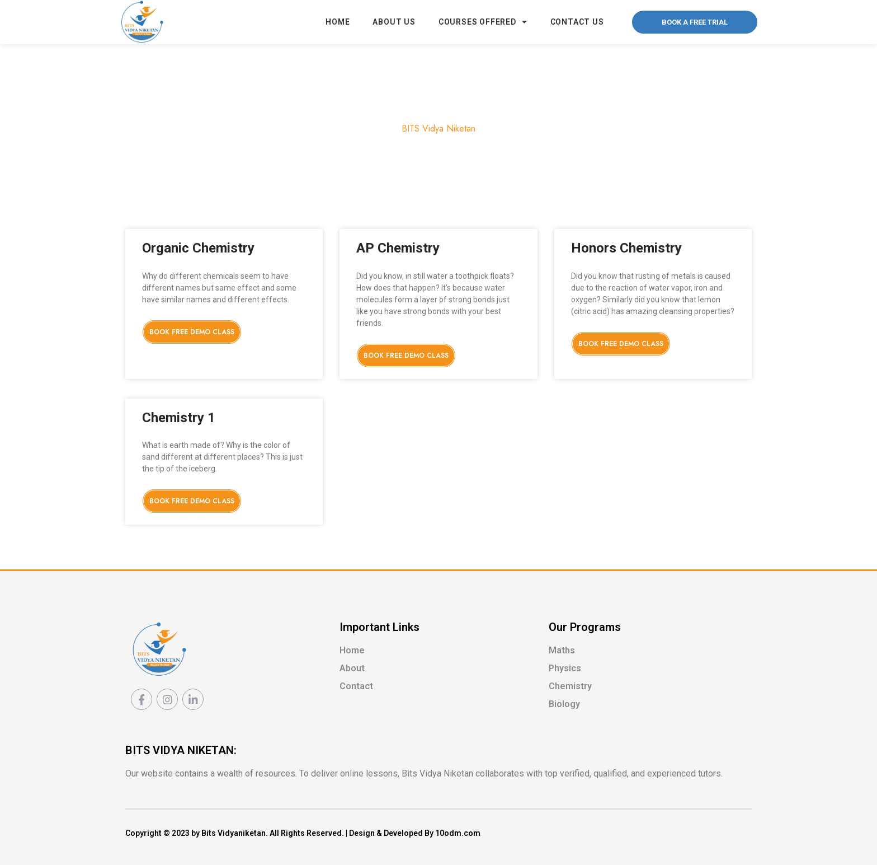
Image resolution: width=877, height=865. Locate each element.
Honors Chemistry (626, 248)
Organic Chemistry (198, 248)
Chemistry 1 (178, 418)
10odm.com (457, 833)
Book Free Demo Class (191, 332)
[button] (694, 22)
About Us (394, 21)
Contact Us (577, 21)
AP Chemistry (398, 248)
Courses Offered (482, 21)
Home (338, 21)
